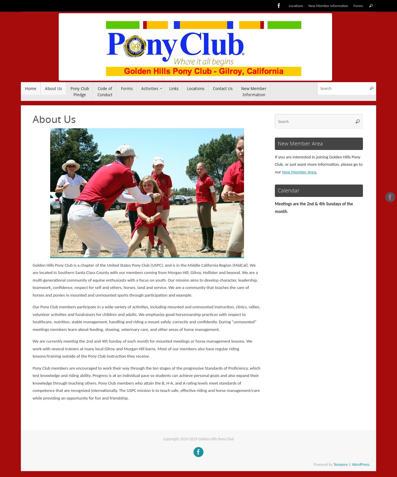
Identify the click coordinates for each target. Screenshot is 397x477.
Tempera (341, 464)
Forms (358, 6)
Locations (296, 6)
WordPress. (361, 464)
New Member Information (328, 6)
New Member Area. (299, 172)
